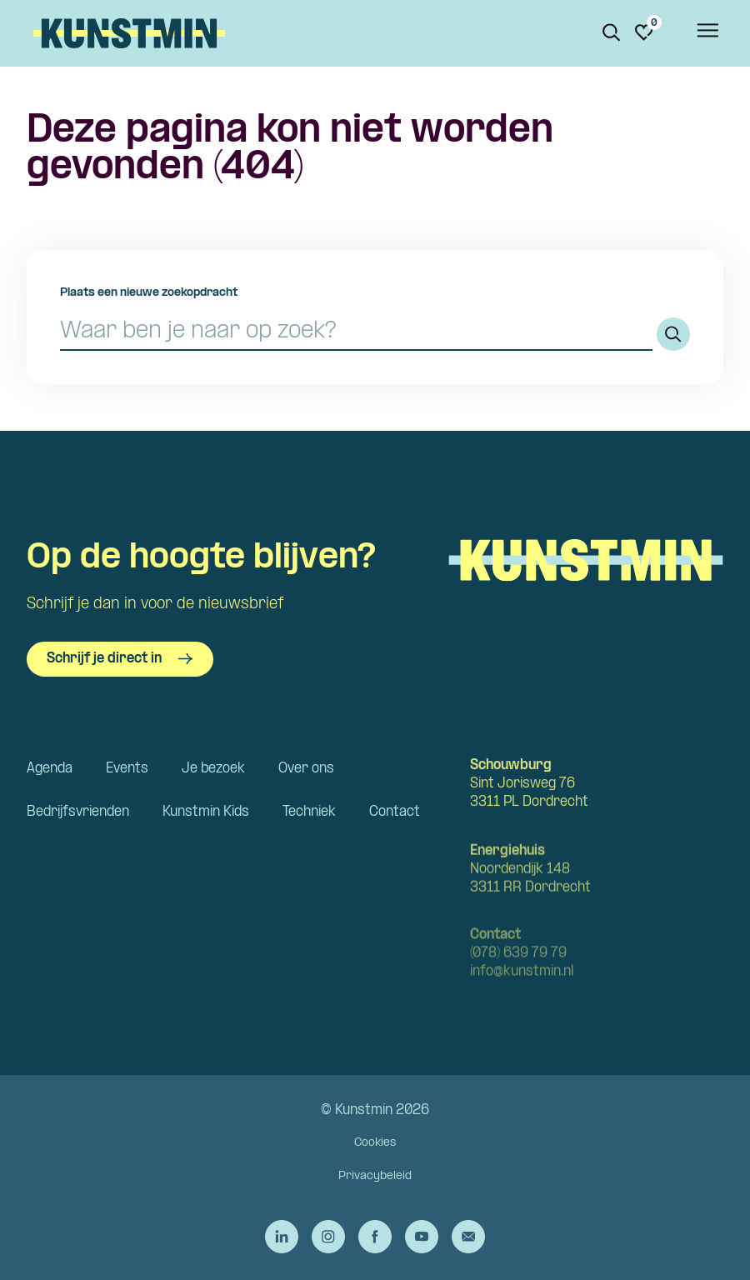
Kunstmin (129, 33)
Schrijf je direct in (120, 659)
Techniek (309, 812)
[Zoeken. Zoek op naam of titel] (611, 32)
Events (127, 769)
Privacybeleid (375, 1176)
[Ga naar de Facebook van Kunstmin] (375, 1236)
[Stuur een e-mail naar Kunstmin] (468, 1236)
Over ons (306, 769)
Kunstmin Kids (205, 812)
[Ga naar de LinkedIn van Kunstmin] (281, 1236)
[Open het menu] (707, 33)
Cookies (375, 1143)
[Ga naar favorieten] (644, 32)
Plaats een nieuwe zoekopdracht (149, 293)
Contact (394, 812)
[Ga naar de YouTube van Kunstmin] (421, 1236)
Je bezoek (213, 769)
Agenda (49, 769)
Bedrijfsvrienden (78, 812)
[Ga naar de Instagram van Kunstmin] (328, 1236)
